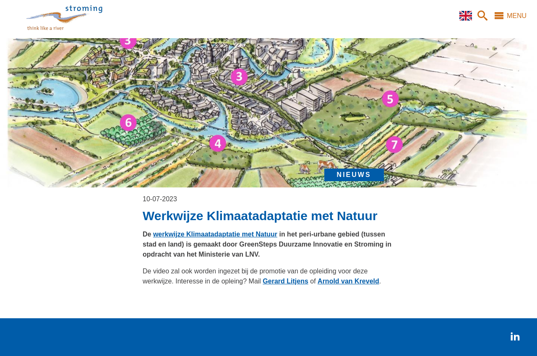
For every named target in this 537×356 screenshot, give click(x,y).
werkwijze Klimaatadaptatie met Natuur (215, 234)
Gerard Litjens (285, 281)
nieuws (354, 174)
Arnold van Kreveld (348, 281)
